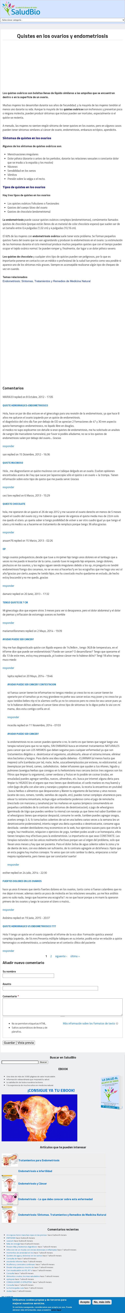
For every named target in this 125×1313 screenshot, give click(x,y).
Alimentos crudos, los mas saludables (23, 1276)
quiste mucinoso (13, 463)
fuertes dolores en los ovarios (22, 881)
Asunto (7, 984)
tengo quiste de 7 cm (15, 602)
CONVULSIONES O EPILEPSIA (19, 1282)
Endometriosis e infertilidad (35, 1171)
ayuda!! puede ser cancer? (18, 639)
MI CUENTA (7, 1297)
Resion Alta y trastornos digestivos (22, 1246)
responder (8, 446)
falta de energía (13, 1243)
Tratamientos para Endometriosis (38, 1160)
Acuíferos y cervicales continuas (21, 1264)
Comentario (11, 996)
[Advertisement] (30, 63)
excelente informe (15, 1261)
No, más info (102, 1302)
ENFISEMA (11, 1237)
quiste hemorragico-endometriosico (25, 405)
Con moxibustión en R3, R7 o (19, 1270)
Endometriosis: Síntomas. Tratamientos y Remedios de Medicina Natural (46, 281)
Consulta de (12, 1258)
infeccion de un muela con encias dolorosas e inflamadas (32, 1249)
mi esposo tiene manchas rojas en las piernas (27, 1235)
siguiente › (61, 956)
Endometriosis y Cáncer (32, 1183)
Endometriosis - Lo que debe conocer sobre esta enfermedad (55, 1199)
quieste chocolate (14, 504)
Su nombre (9, 972)
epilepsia (10, 1279)
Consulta (10, 1273)
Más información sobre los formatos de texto (89, 1023)
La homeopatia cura (15, 1287)
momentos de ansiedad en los (20, 1252)
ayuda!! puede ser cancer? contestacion (31, 684)
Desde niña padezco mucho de (20, 1267)
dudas (9, 1291)
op (4, 549)
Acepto (85, 1302)
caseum (10, 1240)
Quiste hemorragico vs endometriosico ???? (29, 926)
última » (75, 956)
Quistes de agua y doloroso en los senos (24, 1255)
